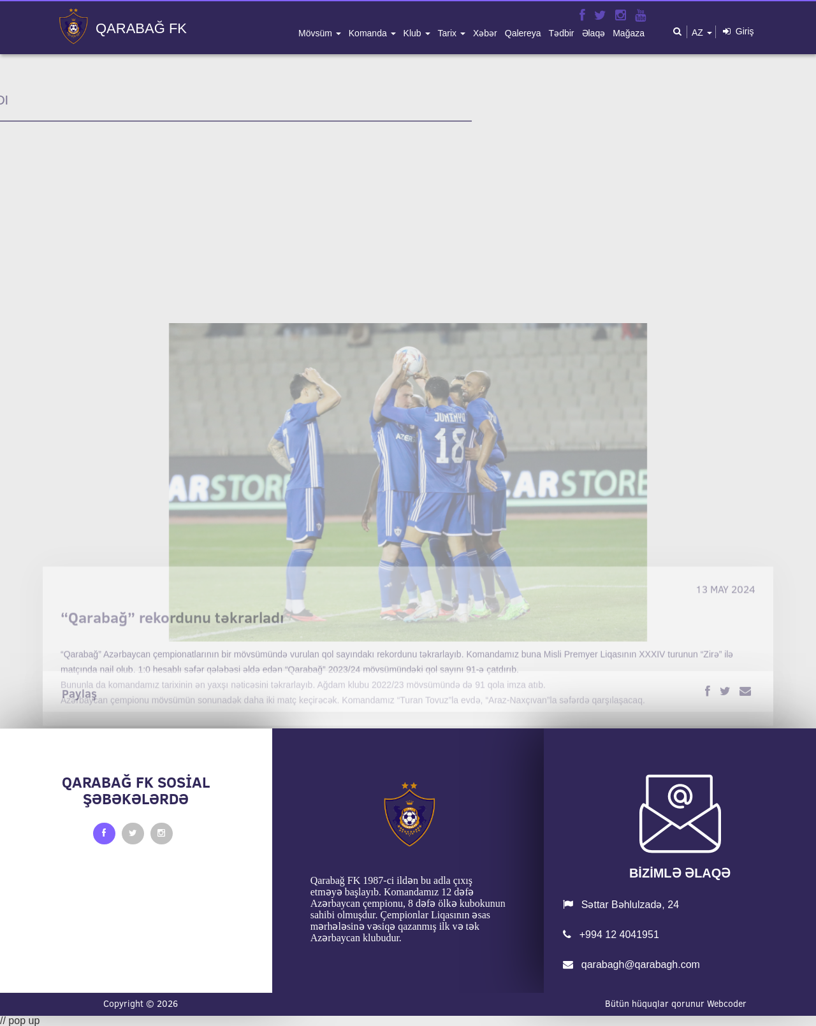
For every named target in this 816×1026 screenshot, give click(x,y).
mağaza (629, 33)
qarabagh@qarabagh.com (631, 964)
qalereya (523, 33)
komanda (369, 33)
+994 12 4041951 (611, 934)
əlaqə (594, 33)
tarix (448, 33)
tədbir (561, 33)
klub (414, 33)
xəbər (485, 33)
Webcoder (727, 1004)
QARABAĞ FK (141, 29)
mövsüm (316, 33)
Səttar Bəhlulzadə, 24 (621, 904)
